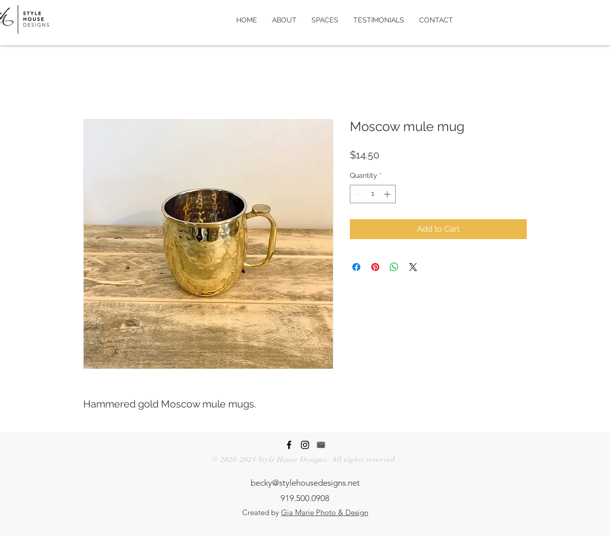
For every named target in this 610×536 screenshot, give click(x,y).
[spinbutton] (373, 194)
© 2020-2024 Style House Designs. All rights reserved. (305, 459)
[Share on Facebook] (356, 267)
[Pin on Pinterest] (375, 267)
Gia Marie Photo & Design (324, 512)
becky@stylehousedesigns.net (305, 483)
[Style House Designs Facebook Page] (289, 444)
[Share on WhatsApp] (394, 267)
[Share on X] (413, 267)
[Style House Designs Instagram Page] (305, 444)
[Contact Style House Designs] (320, 444)
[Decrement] (357, 194)
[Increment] (388, 194)
